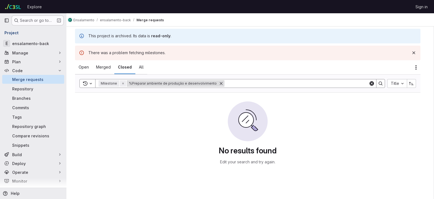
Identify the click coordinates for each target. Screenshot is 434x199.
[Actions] (418, 67)
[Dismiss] (416, 52)
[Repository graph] (33, 126)
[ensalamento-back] (33, 43)
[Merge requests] (33, 79)
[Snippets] (33, 145)
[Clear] (374, 83)
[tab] (86, 67)
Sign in (421, 6)
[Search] (299, 83)
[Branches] (33, 98)
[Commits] (33, 107)
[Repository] (33, 88)
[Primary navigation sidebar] (6, 20)
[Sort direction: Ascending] (414, 83)
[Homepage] (13, 6)
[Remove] (223, 83)
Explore (34, 6)
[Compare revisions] (33, 135)
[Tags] (33, 116)
